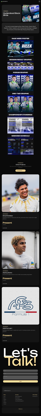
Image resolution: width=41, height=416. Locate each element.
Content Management (18, 399)
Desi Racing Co (35, 396)
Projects (5, 399)
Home (4, 396)
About (4, 397)
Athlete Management (18, 396)
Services (5, 402)
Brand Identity (17, 397)
